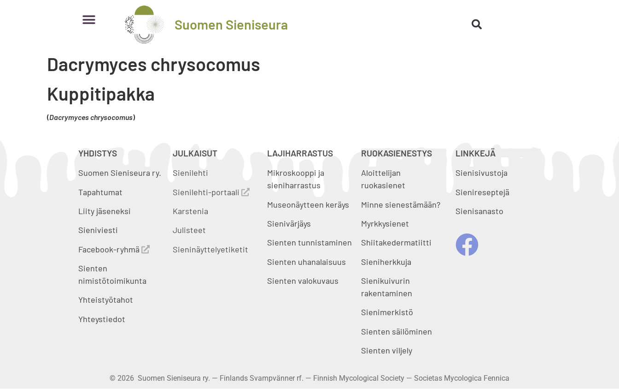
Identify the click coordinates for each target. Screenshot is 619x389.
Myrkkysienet (385, 223)
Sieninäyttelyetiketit (210, 249)
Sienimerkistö (387, 312)
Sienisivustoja (481, 173)
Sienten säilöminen (396, 331)
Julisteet (189, 230)
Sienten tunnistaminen (309, 242)
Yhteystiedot (101, 319)
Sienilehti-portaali (211, 192)
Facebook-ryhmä (114, 249)
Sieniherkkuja (386, 262)
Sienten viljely (386, 350)
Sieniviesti (99, 230)
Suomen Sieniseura (231, 24)
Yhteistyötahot (105, 299)
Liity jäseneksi (104, 211)
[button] (88, 19)
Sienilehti (190, 173)
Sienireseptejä (482, 192)
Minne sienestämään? (400, 204)
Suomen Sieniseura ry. (119, 173)
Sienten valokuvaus (303, 280)
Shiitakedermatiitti (396, 242)
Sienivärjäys (289, 223)
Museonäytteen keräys (308, 204)
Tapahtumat (100, 192)
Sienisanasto (479, 211)
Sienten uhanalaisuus (306, 262)
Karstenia (190, 211)
